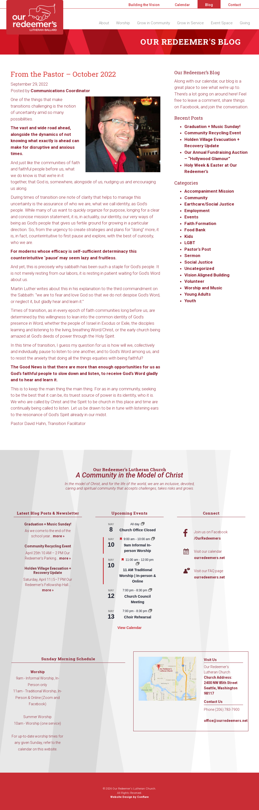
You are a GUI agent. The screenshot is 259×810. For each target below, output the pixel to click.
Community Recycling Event (212, 132)
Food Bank (194, 229)
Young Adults (197, 294)
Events (191, 216)
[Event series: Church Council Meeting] (150, 590)
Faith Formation (200, 223)
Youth (190, 300)
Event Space (222, 23)
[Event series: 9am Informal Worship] (153, 539)
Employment (197, 210)
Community (196, 197)
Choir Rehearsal (137, 617)
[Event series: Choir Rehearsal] (150, 611)
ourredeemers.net (209, 558)
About (104, 23)
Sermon (192, 255)
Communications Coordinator (60, 90)
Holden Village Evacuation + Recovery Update (48, 570)
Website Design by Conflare (129, 797)
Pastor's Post (197, 249)
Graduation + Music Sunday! (212, 126)
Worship (123, 23)
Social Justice (198, 262)
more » (58, 536)
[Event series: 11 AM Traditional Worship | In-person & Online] (137, 564)
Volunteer (194, 281)
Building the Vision (144, 5)
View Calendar (129, 628)
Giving (245, 23)
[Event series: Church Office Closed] (142, 524)
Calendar (182, 5)
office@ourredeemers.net (226, 721)
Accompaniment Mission (209, 191)
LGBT (189, 242)
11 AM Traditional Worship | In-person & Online (137, 575)
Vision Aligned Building (206, 274)
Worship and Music (203, 287)
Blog (209, 5)
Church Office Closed (137, 530)
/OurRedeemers (207, 538)
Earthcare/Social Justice (209, 204)
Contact (234, 5)
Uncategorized (199, 268)
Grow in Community (153, 23)
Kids (188, 236)
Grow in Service (190, 23)
